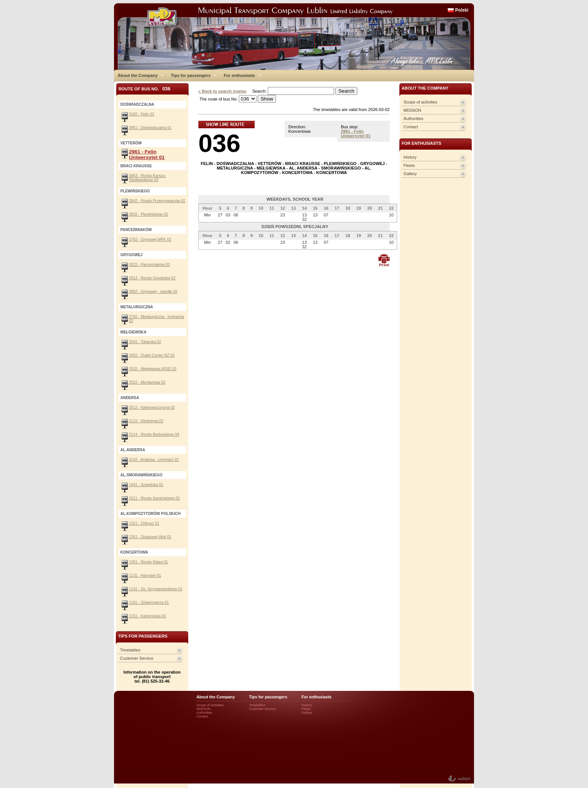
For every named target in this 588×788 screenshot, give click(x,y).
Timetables (130, 650)
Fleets (409, 165)
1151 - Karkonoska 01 (147, 616)
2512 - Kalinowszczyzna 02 (152, 407)
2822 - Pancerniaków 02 (149, 265)
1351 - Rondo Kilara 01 (148, 562)
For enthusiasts (240, 75)
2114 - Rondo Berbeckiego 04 (154, 434)
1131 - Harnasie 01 (145, 575)
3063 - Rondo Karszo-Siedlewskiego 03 (147, 178)
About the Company (139, 75)
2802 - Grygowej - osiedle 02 (153, 292)
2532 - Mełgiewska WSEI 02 (153, 369)
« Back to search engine (222, 91)
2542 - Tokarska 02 (145, 342)
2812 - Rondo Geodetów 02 (152, 278)
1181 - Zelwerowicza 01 (149, 602)
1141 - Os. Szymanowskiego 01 (155, 589)
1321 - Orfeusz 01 (144, 523)
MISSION (412, 110)
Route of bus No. (144, 89)
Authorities (413, 118)
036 (219, 143)
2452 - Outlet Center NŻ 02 (152, 355)
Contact (411, 127)
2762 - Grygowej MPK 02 (150, 239)
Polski (461, 10)
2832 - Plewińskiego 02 (148, 214)
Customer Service (136, 658)
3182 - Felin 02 (141, 114)
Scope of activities (420, 102)
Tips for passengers (192, 75)
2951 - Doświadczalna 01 (150, 128)
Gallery (410, 173)
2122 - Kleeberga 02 (146, 421)
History (410, 157)
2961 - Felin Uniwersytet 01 (355, 133)
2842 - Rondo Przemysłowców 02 (157, 201)
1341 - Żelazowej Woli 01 (150, 537)
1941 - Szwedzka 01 (146, 485)
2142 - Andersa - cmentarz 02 (154, 460)
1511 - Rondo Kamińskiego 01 (154, 498)
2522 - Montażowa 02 (147, 382)
